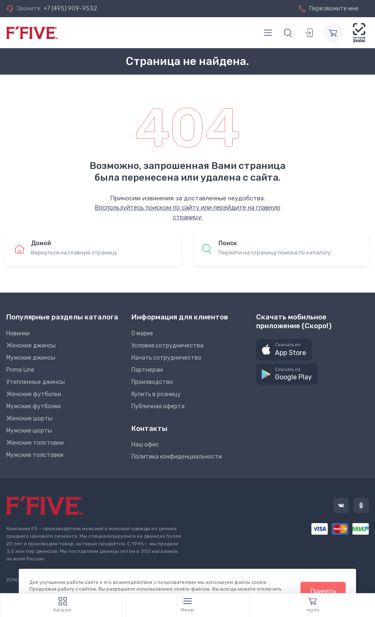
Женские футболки (33, 394)
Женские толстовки (35, 442)
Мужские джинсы (30, 357)
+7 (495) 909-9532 (70, 8)
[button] (284, 349)
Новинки (18, 333)
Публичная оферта (158, 406)
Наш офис (145, 444)
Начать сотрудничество (166, 357)
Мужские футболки (33, 406)
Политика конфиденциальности (176, 456)
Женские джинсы (31, 345)
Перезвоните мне (329, 8)
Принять (323, 591)
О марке (142, 333)
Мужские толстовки (34, 455)
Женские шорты (29, 418)
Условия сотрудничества (167, 345)
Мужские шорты (29, 430)
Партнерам (147, 369)
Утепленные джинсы (35, 382)
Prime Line (20, 369)
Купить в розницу (156, 394)
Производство (152, 382)
